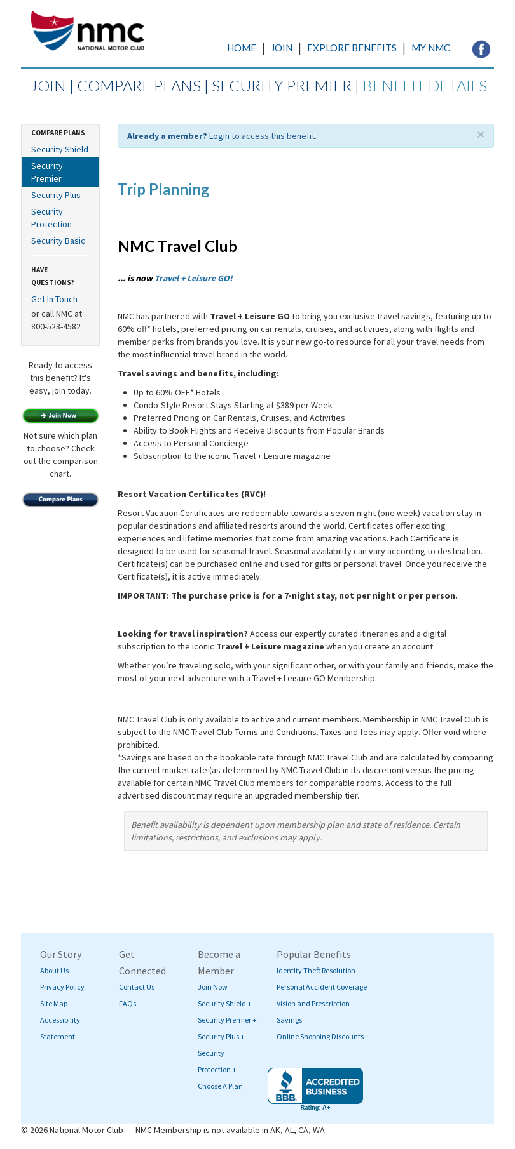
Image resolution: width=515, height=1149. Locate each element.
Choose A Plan (220, 1086)
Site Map (53, 1003)
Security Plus (56, 195)
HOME (241, 47)
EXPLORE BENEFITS (352, 47)
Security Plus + (221, 1036)
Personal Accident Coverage (322, 987)
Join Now (213, 987)
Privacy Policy (62, 987)
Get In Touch (54, 299)
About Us (54, 970)
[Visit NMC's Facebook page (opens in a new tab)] (481, 48)
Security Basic (58, 240)
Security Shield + (225, 1003)
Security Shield (59, 149)
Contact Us (136, 987)
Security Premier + (227, 1020)
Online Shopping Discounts (320, 1036)
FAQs (127, 1003)
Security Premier (47, 172)
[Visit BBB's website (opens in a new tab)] (315, 1089)
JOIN (281, 47)
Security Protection (51, 218)
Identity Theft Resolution (316, 970)
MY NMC (430, 47)
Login (219, 136)
